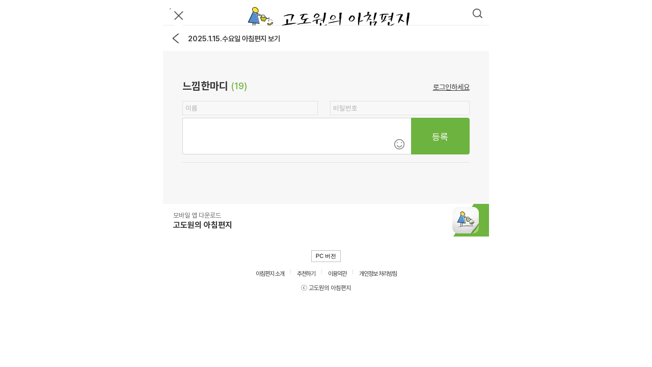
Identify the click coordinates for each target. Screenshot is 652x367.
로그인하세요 (451, 87)
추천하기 (306, 273)
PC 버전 (326, 256)
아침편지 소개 (270, 273)
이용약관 (337, 273)
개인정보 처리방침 (378, 273)
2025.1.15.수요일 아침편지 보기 (234, 38)
